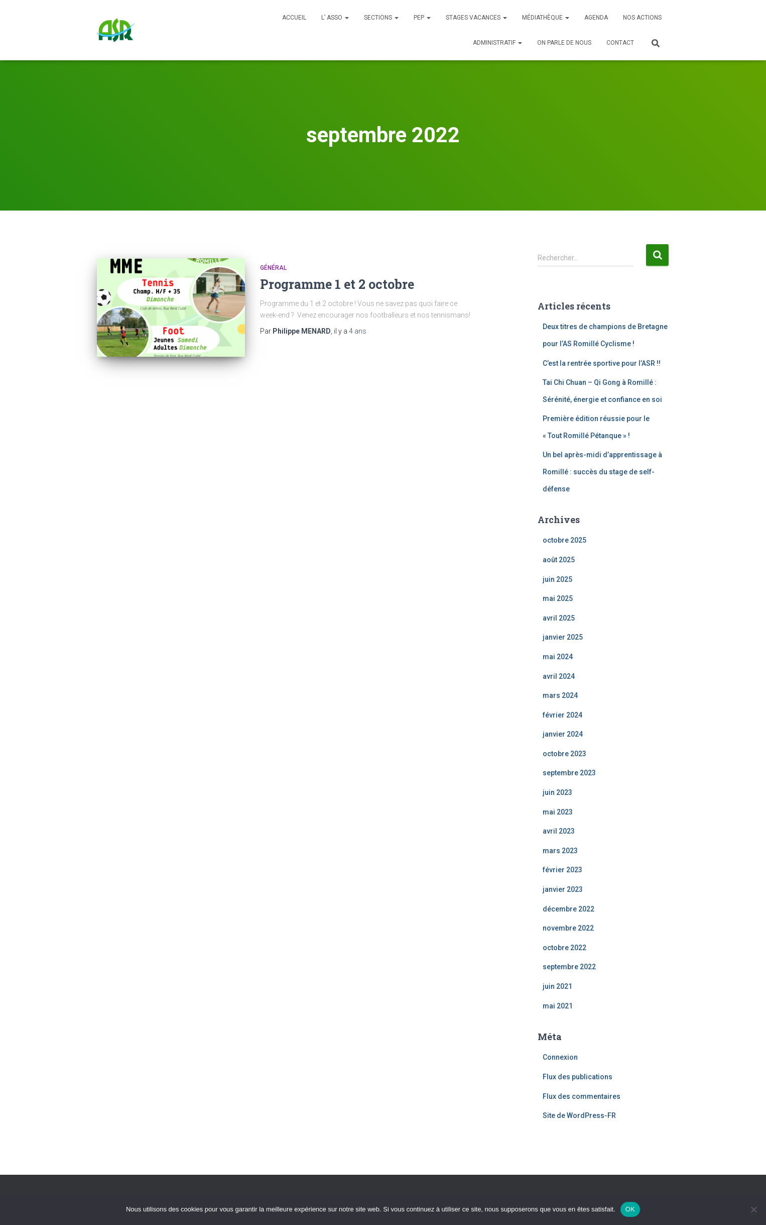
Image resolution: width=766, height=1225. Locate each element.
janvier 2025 (563, 637)
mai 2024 (558, 657)
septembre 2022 (569, 967)
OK (630, 1209)
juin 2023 (557, 792)
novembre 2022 (568, 928)
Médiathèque (545, 17)
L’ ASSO (335, 17)
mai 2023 (558, 812)
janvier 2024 (563, 734)
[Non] (753, 1209)
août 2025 (559, 560)
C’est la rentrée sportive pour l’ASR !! (602, 363)
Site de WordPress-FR (579, 1115)
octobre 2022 (564, 948)
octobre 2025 (564, 540)
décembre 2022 (568, 909)
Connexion (560, 1057)
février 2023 (562, 870)
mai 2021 (558, 1006)
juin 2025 (557, 579)
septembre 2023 (569, 773)
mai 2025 (558, 598)
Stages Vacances (476, 17)
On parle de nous (564, 42)
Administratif (497, 42)
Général (273, 267)
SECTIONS (381, 17)
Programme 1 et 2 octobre (337, 284)
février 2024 (562, 715)
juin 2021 (557, 986)
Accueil (294, 17)
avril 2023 (559, 831)
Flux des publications (577, 1077)
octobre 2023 (564, 754)
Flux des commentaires (581, 1096)
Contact (620, 42)
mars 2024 (560, 695)
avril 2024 (559, 676)
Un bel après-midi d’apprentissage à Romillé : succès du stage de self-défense (602, 471)
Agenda (596, 17)
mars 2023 (560, 851)
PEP (422, 17)
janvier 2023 (563, 889)
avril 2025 (559, 618)
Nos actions (642, 17)
